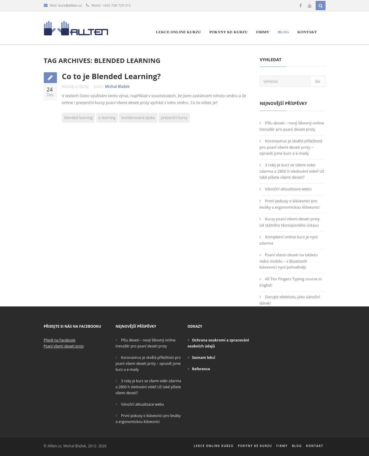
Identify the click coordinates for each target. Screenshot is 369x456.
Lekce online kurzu (178, 32)
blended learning (78, 117)
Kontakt (307, 32)
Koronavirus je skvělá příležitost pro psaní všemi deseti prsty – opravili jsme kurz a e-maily (291, 147)
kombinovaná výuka (138, 117)
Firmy (262, 32)
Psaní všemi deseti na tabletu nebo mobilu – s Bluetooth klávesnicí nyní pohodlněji (289, 261)
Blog (283, 32)
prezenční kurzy (174, 117)
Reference (201, 368)
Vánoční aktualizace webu (288, 189)
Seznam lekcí (204, 357)
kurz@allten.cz (70, 5)
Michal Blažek (117, 86)
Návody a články (75, 86)
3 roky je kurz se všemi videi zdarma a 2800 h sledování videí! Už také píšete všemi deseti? (292, 171)
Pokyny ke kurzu (228, 32)
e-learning (107, 117)
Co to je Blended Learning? (111, 76)
